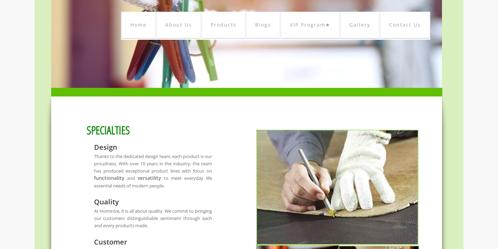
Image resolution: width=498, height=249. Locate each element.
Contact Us (405, 24)
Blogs (263, 24)
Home (138, 24)
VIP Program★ (310, 24)
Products (224, 24)
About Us (178, 24)
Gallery (359, 24)
